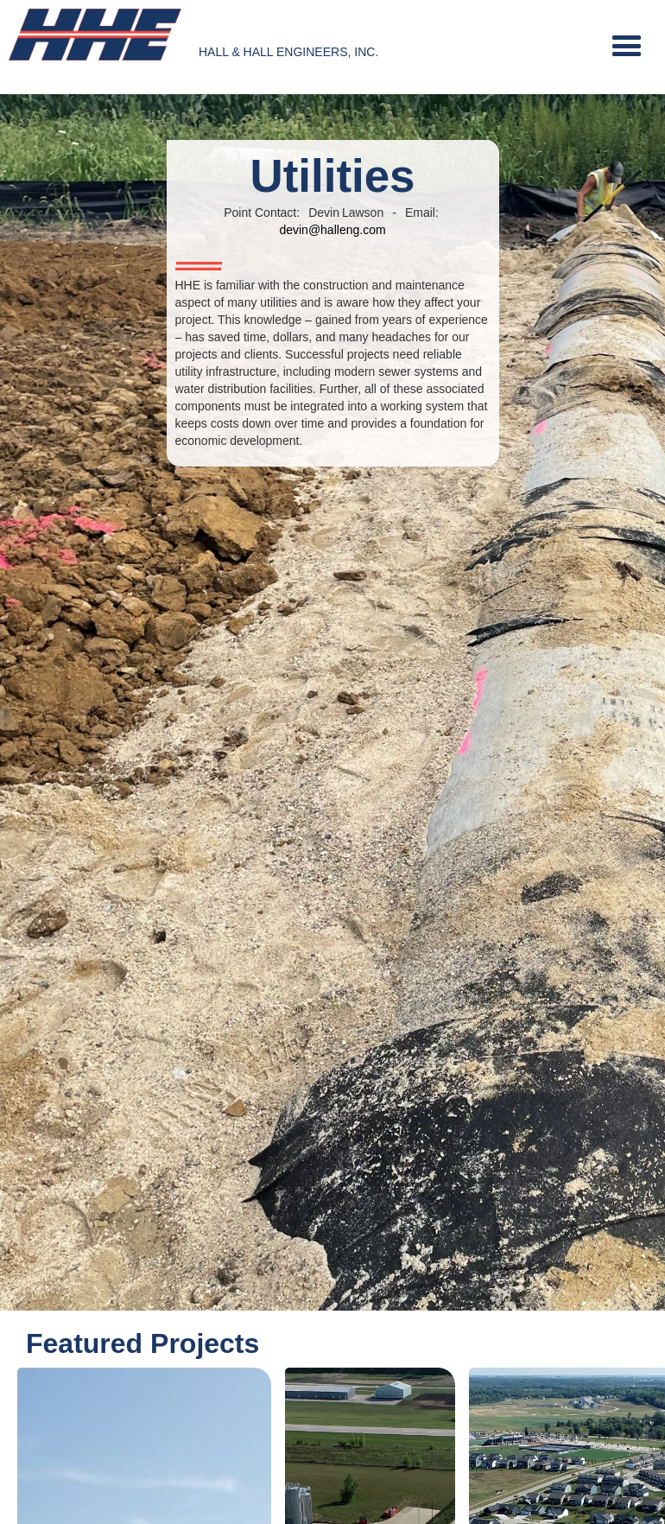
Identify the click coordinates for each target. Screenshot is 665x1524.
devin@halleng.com (332, 230)
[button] (626, 47)
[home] (95, 34)
